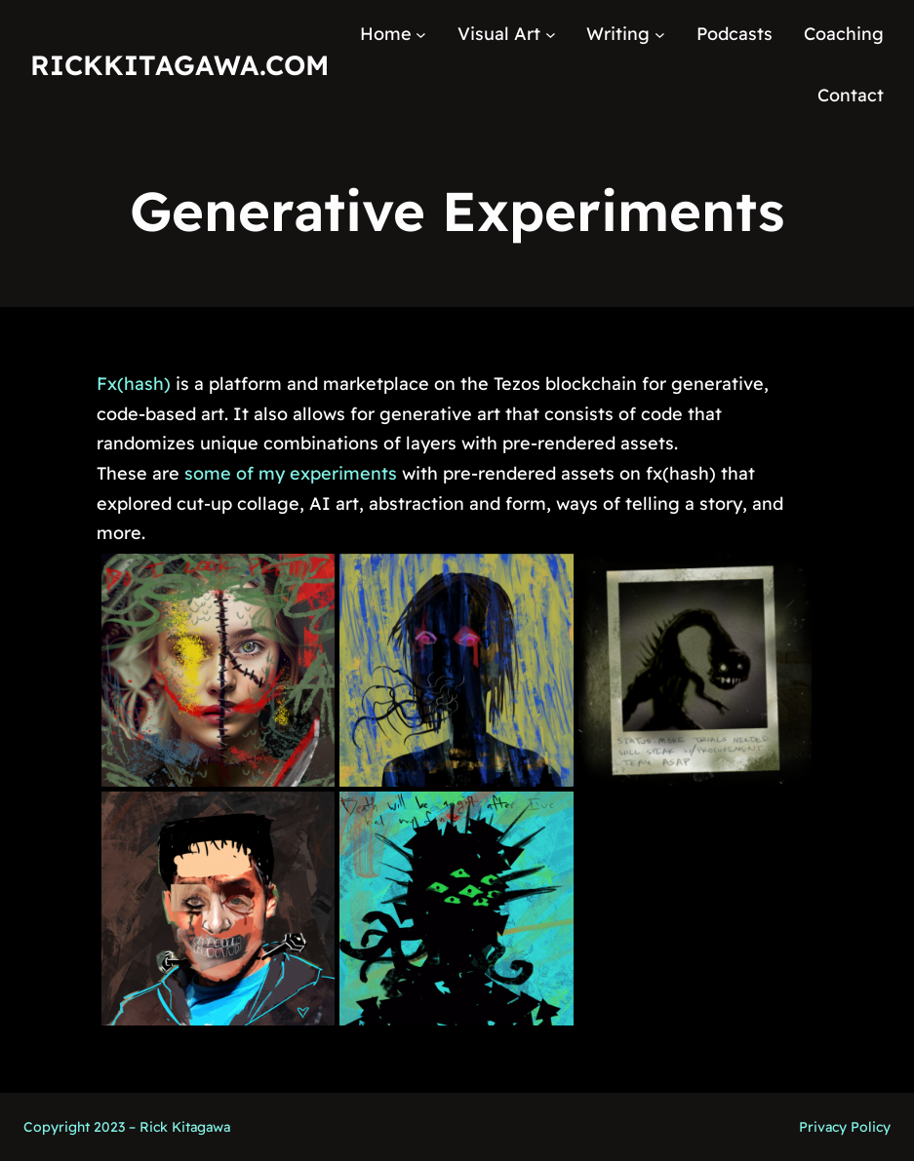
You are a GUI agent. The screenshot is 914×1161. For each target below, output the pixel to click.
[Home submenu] (421, 34)
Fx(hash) (134, 383)
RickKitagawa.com (179, 65)
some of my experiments (290, 473)
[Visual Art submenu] (550, 34)
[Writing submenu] (660, 34)
